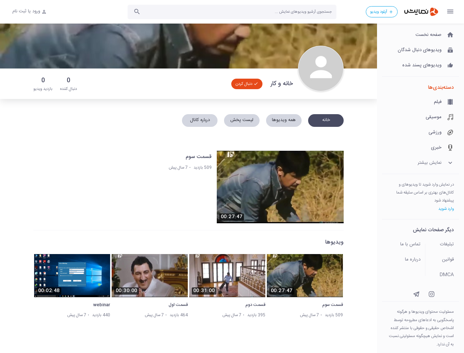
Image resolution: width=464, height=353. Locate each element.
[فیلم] (420, 102)
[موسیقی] (420, 117)
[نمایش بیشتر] (420, 163)
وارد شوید (446, 208)
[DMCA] (444, 275)
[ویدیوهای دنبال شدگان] (420, 50)
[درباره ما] (402, 259)
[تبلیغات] (444, 244)
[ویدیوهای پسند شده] (420, 65)
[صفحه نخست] (420, 35)
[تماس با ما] (402, 244)
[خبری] (420, 147)
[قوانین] (444, 259)
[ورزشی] (420, 132)
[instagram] (431, 294)
